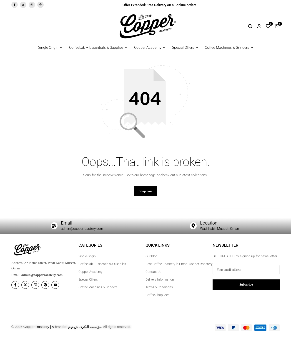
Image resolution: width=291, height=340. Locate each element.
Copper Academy (147, 47)
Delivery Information (160, 279)
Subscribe (246, 284)
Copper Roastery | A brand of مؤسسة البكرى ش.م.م (62, 327)
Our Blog (152, 256)
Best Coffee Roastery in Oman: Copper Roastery (179, 264)
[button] (268, 26)
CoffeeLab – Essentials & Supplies (96, 47)
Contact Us (153, 272)
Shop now (145, 191)
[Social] (15, 285)
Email (66, 223)
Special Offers (183, 47)
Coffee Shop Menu (158, 295)
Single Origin (48, 47)
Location (208, 223)
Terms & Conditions (159, 287)
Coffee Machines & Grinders (227, 47)
